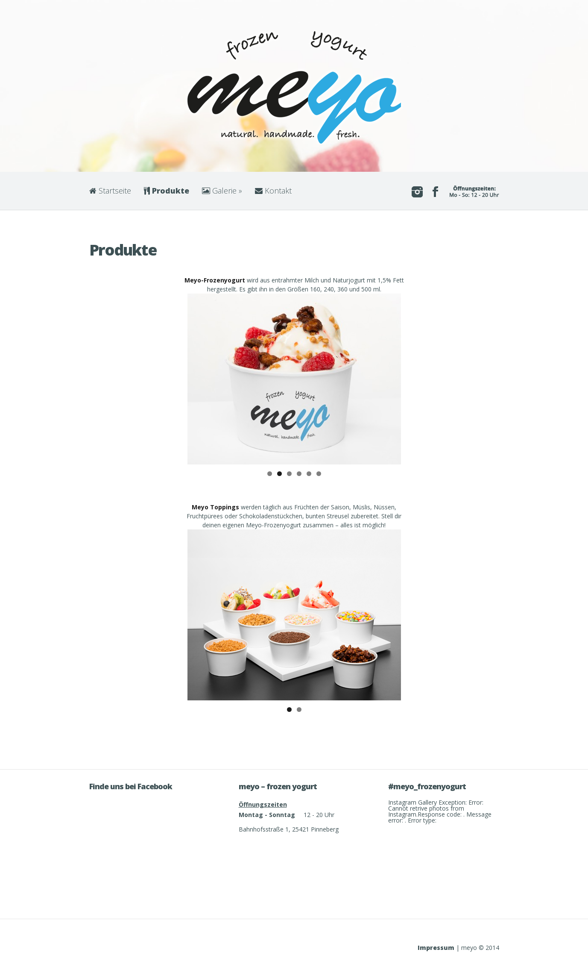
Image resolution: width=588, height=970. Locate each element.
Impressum (436, 948)
